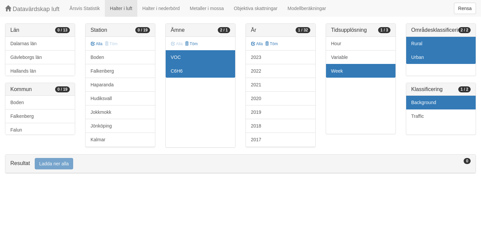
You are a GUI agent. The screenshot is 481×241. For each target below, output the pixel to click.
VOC (176, 57)
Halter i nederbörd (161, 8)
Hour (336, 43)
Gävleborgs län (26, 57)
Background (423, 102)
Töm (191, 44)
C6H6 (177, 71)
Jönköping (101, 126)
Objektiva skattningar (256, 8)
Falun (16, 130)
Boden (17, 102)
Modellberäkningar (307, 8)
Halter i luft (121, 8)
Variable (339, 57)
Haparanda (102, 84)
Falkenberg (22, 116)
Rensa (465, 8)
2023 (256, 57)
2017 (256, 139)
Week (337, 71)
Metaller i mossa (207, 8)
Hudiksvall (101, 98)
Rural (416, 43)
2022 (256, 71)
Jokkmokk (101, 112)
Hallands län (23, 71)
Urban (417, 57)
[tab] (240, 164)
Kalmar (98, 139)
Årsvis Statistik (84, 8)
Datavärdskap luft (32, 8)
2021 (256, 84)
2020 (256, 98)
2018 (256, 126)
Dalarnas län (23, 43)
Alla (97, 44)
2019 (256, 112)
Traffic (417, 116)
